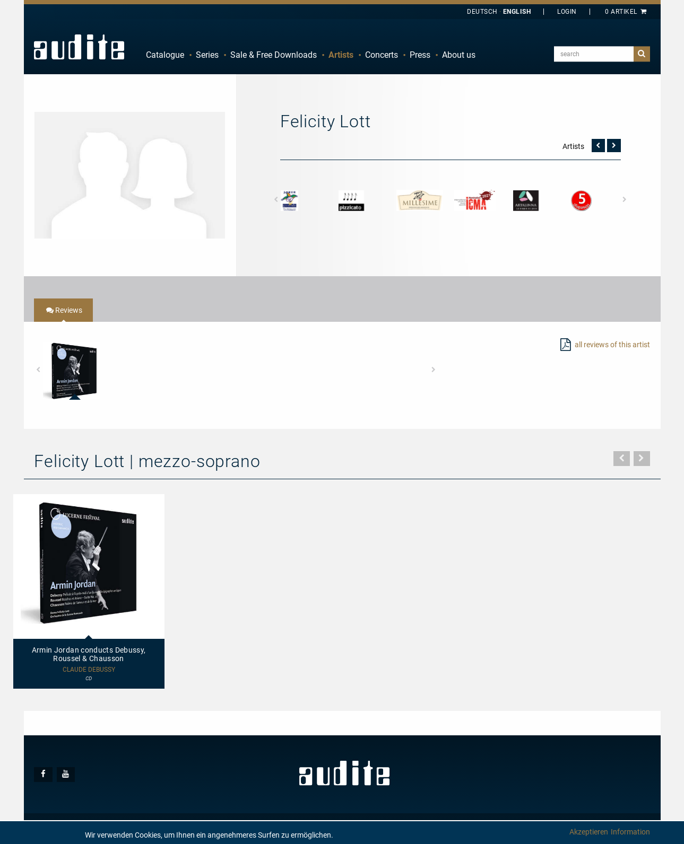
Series (207, 55)
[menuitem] (165, 55)
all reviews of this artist (612, 344)
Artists (340, 55)
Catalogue (165, 55)
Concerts (381, 55)
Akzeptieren (588, 832)
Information (630, 832)
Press (420, 55)
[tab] (63, 310)
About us (458, 55)
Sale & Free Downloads (273, 55)
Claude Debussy (89, 669)
